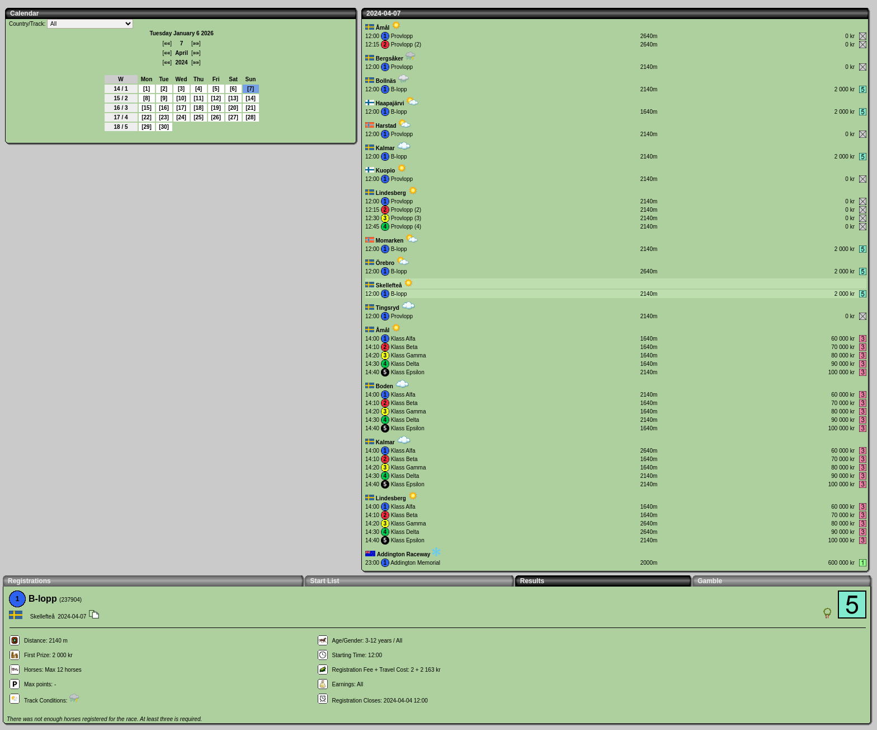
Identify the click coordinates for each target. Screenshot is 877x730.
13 (233, 98)
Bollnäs (386, 81)
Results (532, 581)
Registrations (29, 581)
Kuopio (385, 171)
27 (233, 117)
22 (146, 117)
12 (216, 98)
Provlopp (402, 36)
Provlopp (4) (406, 227)
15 (146, 108)
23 (164, 117)
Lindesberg (391, 193)
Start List (324, 581)
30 (164, 127)
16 (164, 108)
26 (216, 117)
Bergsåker (389, 58)
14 (250, 98)
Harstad (385, 126)
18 (198, 108)
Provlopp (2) (406, 44)
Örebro (385, 263)
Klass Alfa (403, 339)
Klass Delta (405, 364)
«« (167, 43)
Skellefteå (389, 285)
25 (198, 117)
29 (146, 127)
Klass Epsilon (408, 372)
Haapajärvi (390, 103)
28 (250, 117)
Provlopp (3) (406, 218)
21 (250, 108)
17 (181, 108)
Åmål (382, 28)
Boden (384, 386)
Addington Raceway (404, 554)
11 (198, 98)
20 (233, 108)
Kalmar (385, 148)
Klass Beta (404, 347)
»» (196, 43)
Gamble (709, 581)
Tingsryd (387, 308)
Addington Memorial (415, 563)
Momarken (389, 241)
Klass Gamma (408, 355)
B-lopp (399, 89)
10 (181, 98)
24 (181, 117)
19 (216, 108)
